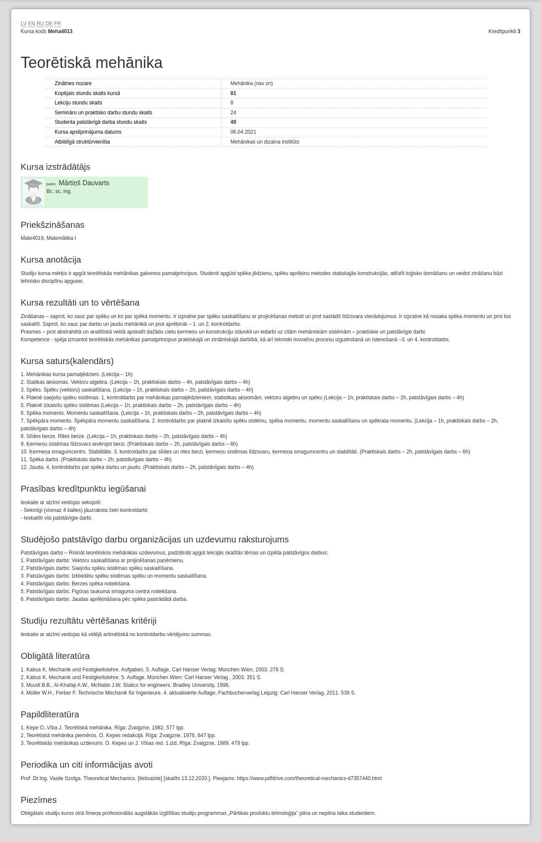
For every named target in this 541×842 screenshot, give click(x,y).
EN (31, 24)
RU (40, 24)
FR (57, 24)
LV (24, 24)
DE (49, 24)
